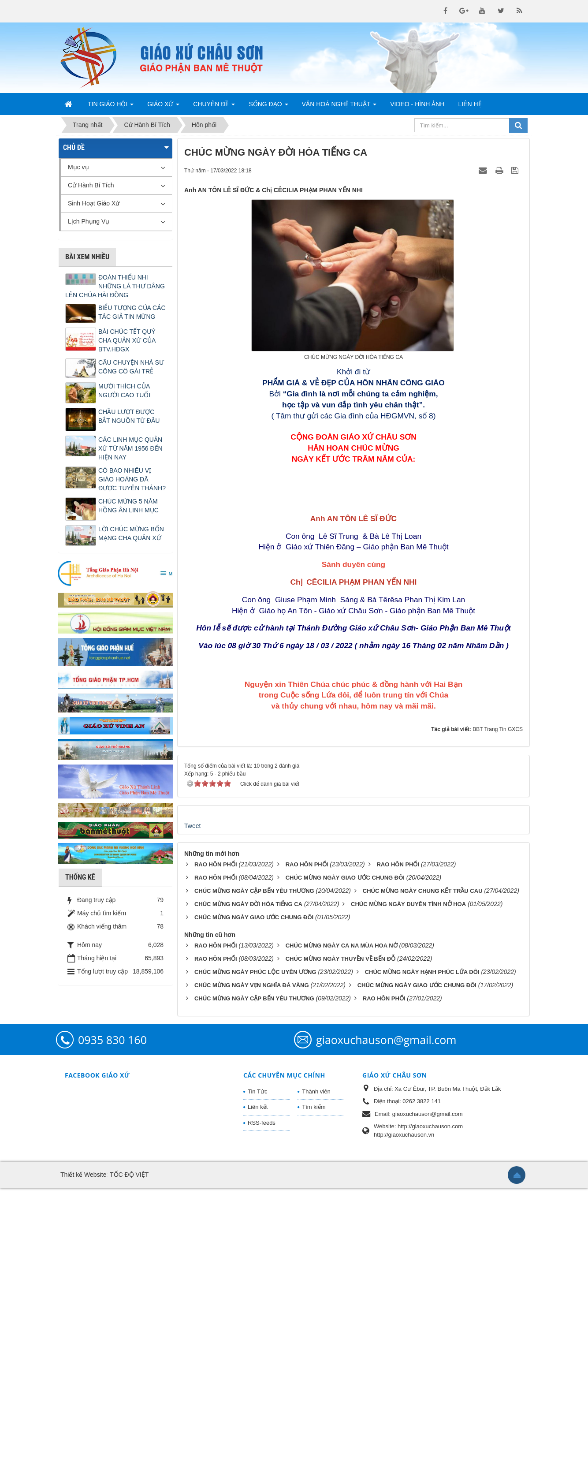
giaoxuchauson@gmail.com (386, 1331)
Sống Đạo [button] (268, 107)
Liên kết (258, 1399)
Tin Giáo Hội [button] (111, 107)
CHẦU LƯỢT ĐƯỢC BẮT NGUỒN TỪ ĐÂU (129, 416)
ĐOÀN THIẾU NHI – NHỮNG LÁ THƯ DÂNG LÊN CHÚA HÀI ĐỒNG (115, 286)
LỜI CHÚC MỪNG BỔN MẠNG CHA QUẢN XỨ (131, 533)
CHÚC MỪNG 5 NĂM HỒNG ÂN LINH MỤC (128, 506)
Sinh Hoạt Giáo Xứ (93, 203)
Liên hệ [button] (469, 104)
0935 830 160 (112, 1331)
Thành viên (316, 1383)
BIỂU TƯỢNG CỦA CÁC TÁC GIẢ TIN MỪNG (132, 312)
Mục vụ (78, 167)
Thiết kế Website (83, 1467)
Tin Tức (257, 1383)
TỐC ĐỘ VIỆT (129, 1467)
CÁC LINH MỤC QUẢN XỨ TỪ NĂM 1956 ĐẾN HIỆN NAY (130, 448)
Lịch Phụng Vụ (88, 221)
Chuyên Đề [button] (214, 107)
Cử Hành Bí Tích (91, 185)
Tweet (192, 1118)
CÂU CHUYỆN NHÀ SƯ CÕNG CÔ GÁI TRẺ (131, 367)
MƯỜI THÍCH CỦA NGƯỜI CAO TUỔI (124, 391)
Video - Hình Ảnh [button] (417, 104)
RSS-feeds (261, 1415)
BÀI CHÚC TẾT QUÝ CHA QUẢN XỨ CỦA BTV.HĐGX (127, 340)
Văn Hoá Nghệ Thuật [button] (339, 107)
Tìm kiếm (313, 1399)
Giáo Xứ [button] (163, 107)
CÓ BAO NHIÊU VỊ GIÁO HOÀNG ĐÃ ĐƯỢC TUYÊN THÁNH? (132, 479)
